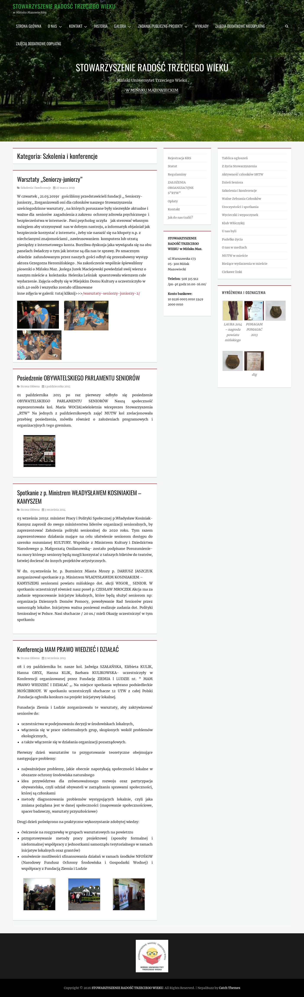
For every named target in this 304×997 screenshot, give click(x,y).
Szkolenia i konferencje (36, 187)
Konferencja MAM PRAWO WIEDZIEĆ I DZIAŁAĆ (68, 649)
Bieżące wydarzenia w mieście (244, 264)
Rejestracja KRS (179, 158)
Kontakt (75, 26)
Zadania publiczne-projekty (160, 26)
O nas (52, 26)
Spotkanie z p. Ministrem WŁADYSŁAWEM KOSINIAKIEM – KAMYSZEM (79, 496)
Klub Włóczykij (233, 223)
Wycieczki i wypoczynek (240, 215)
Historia (101, 26)
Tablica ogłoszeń (235, 158)
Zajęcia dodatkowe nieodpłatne (240, 26)
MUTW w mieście (235, 256)
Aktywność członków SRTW (242, 174)
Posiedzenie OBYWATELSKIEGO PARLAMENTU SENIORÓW (78, 377)
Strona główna (28, 26)
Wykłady (202, 26)
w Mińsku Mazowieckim (152, 90)
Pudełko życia (232, 239)
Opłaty (173, 201)
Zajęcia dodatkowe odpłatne (38, 43)
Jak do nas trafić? (180, 217)
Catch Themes (229, 988)
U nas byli (229, 231)
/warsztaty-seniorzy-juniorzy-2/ (111, 293)
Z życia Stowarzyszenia (239, 166)
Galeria (120, 26)
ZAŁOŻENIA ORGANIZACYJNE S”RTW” (181, 187)
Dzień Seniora (232, 182)
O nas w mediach (234, 247)
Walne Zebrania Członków (241, 199)
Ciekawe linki (232, 272)
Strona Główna (30, 386)
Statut (172, 166)
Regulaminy (177, 174)
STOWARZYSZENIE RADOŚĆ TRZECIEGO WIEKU (64, 6)
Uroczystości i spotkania (240, 207)
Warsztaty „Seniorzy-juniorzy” (49, 179)
